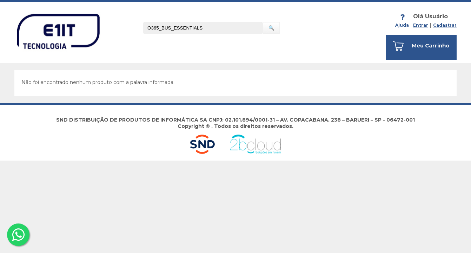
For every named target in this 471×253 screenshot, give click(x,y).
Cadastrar (445, 25)
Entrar (420, 25)
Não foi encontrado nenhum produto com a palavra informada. (97, 82)
